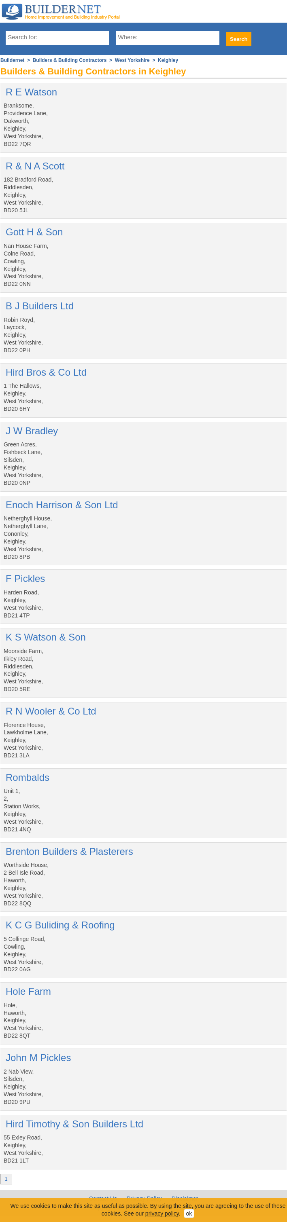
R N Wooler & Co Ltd (51, 711)
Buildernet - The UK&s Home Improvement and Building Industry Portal (64, 11)
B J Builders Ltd (40, 305)
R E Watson (31, 92)
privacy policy (162, 1213)
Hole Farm (28, 991)
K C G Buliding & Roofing (60, 925)
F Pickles (25, 578)
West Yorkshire (132, 60)
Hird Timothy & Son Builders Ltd (74, 1123)
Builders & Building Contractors (70, 60)
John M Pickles (38, 1057)
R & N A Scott (35, 166)
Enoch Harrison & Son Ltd (62, 504)
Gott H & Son (34, 231)
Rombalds (27, 777)
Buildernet (12, 60)
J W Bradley (32, 430)
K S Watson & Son (46, 637)
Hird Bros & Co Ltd (46, 372)
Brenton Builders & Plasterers (69, 851)
